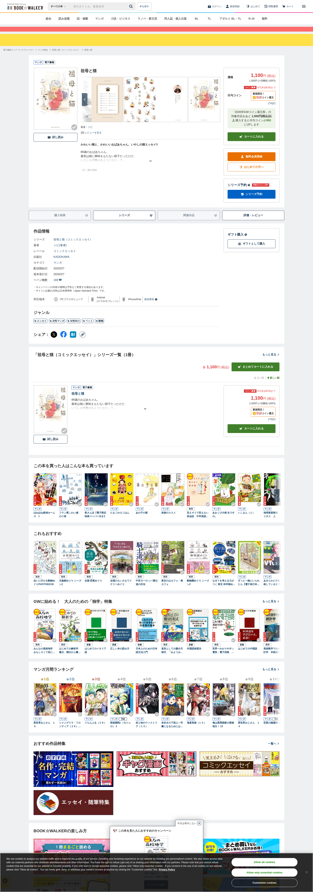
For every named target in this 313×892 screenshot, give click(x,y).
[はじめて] (253, 6)
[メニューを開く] (303, 6)
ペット (88, 328)
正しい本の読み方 (119, 655)
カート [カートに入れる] (251, 435)
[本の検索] (59, 6)
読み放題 (64, 18)
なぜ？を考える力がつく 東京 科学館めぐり (223, 589)
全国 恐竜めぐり (93, 587)
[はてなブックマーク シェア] (73, 341)
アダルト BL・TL (230, 18)
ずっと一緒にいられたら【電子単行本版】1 (249, 589)
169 (57, 287)
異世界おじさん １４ (249, 732)
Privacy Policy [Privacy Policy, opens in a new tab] (167, 869)
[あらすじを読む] (150, 163)
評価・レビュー (253, 222)
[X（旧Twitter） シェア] (54, 341)
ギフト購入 (237, 241)
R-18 (252, 18)
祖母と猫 (77, 400)
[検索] (131, 6)
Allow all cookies (264, 862)
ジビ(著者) (59, 252)
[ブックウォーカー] (24, 6)
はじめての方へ (251, 174)
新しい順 (273, 385)
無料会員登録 (251, 163)
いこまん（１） (246, 520)
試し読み (55, 144)
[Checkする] (74, 134)
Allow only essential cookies (264, 872)
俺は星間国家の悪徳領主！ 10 (223, 732)
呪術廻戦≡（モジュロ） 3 (120, 732)
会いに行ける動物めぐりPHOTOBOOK (44, 589)
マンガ (99, 18)
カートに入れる (251, 143)
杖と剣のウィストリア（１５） (146, 732)
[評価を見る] (91, 140)
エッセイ (40, 328)
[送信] (131, 6)
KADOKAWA (61, 264)
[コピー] (82, 341)
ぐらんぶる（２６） (95, 730)
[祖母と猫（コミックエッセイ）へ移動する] (66, 57)
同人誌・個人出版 (175, 18)
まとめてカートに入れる (255, 374)
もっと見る (270, 361)
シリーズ (136, 222)
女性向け (73, 328)
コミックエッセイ (64, 258)
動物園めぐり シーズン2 (198, 589)
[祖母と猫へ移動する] (88, 57)
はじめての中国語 (247, 655)
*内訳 (272, 110)
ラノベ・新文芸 (147, 18)
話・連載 (82, 18)
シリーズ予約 (239, 192)
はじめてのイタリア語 (95, 657)
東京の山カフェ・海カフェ (172, 589)
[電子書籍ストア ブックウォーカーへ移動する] (18, 57)
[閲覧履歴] (271, 6)
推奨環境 (150, 306)
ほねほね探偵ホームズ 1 (44, 522)
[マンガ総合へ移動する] (43, 57)
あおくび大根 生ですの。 (223, 522)
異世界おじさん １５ (44, 732)
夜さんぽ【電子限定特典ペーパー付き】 (95, 522)
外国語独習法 (194, 655)
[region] (156, 872)
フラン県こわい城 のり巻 (70, 522)
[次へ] (84, 106)
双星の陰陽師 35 (272, 730)
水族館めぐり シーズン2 (70, 589)
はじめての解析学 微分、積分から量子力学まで (70, 657)
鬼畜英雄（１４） (196, 730)
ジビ (90, 134)
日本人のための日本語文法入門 (146, 657)
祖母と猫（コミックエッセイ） (73, 246)
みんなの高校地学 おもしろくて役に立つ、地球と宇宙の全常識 (44, 657)
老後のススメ (168, 520)
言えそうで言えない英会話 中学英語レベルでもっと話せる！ (197, 522)
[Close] (306, 872)
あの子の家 (142, 520)
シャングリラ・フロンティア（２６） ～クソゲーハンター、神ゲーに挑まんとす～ (70, 732)
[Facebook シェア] (63, 341)
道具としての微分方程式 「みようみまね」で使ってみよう (172, 657)
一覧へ (273, 750)
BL (197, 18)
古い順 (259, 385)
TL (209, 18)
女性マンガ (57, 328)
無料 (264, 18)
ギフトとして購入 (251, 251)
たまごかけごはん (119, 520)
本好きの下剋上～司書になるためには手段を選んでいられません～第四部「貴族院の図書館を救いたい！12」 (172, 732)
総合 (48, 18)
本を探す (144, 6)
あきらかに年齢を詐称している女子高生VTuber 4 (275, 589)
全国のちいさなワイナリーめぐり (121, 589)
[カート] (287, 6)
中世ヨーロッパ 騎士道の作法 (147, 589)
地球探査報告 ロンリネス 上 (274, 522)
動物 (99, 328)
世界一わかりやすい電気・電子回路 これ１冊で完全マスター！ (223, 657)
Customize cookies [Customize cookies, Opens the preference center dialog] (264, 882)
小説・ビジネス (120, 18)
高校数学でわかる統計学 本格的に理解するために (274, 657)
